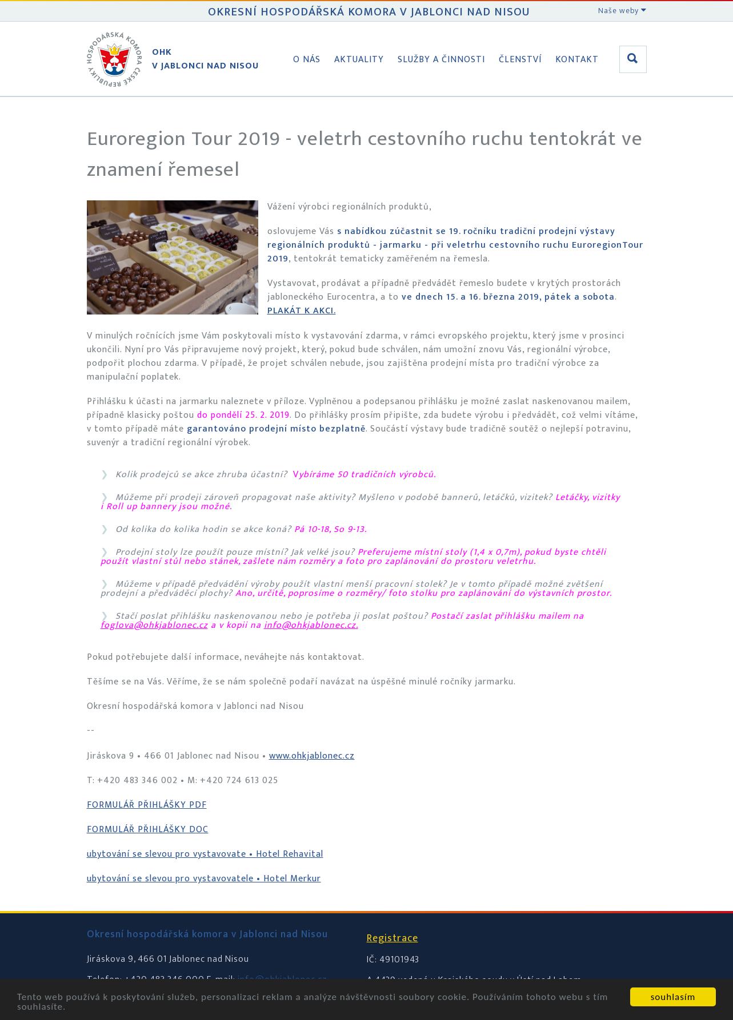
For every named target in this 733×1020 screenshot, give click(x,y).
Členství (520, 59)
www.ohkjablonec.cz (312, 756)
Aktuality (359, 59)
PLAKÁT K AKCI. (301, 311)
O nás (307, 59)
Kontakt (577, 59)
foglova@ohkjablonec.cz (154, 625)
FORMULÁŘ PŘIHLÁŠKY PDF (147, 805)
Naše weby (622, 10)
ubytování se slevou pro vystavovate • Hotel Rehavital (205, 854)
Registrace (392, 938)
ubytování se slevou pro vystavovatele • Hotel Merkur (204, 878)
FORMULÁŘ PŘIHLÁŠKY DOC (148, 829)
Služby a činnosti (441, 59)
